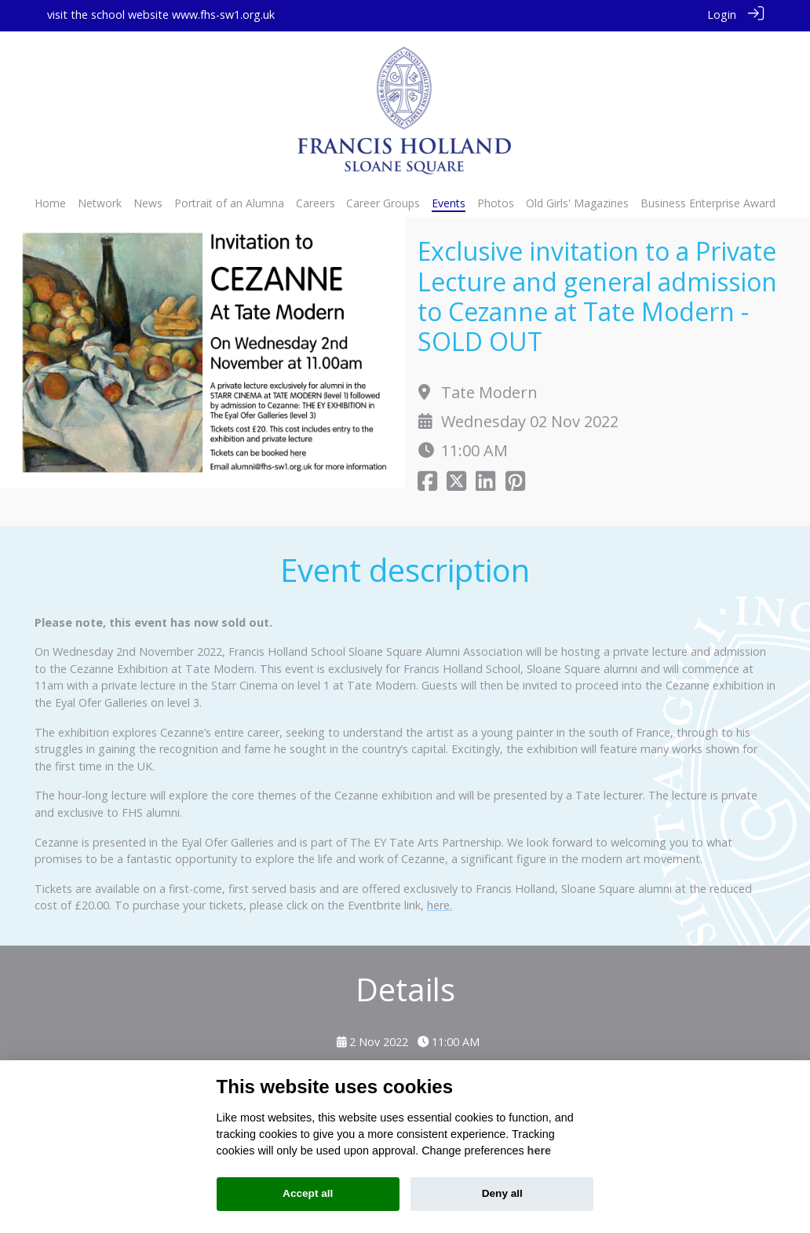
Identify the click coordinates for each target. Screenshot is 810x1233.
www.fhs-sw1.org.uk (223, 14)
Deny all (502, 1193)
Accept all (308, 1193)
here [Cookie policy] (539, 1150)
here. (439, 903)
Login (721, 14)
